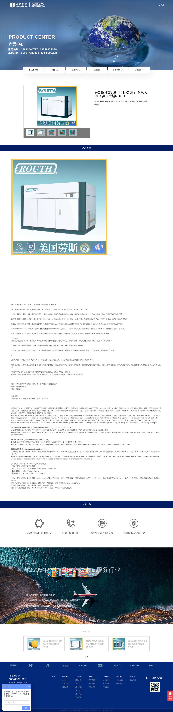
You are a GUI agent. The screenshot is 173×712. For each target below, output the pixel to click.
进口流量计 (139, 70)
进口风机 (78, 687)
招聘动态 (119, 683)
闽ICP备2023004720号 (106, 710)
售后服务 (92, 683)
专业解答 (106, 687)
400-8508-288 (17, 679)
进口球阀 (97, 70)
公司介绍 (65, 680)
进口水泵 (55, 70)
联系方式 (133, 680)
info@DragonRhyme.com (18, 683)
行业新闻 (106, 683)
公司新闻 (106, 680)
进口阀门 (78, 683)
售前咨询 (92, 680)
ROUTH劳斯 (34, 70)
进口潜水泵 (76, 70)
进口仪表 (78, 694)
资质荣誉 (65, 687)
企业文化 (119, 680)
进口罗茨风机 (118, 70)
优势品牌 (78, 697)
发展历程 (65, 683)
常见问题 (92, 687)
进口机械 (78, 690)
